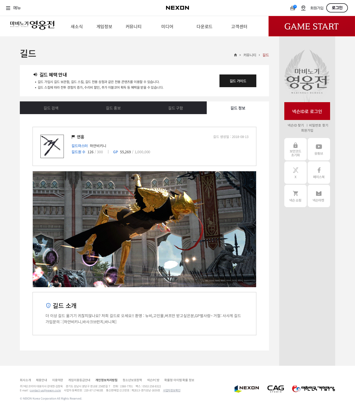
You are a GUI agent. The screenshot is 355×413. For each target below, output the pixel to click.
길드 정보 (237, 108)
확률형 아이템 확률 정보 (179, 380)
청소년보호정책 (132, 380)
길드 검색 (50, 108)
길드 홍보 (113, 108)
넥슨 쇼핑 (295, 196)
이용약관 (57, 380)
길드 (265, 54)
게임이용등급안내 (79, 380)
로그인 (337, 8)
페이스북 (319, 172)
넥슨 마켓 (319, 196)
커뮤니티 (249, 54)
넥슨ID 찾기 (296, 125)
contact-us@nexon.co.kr (45, 390)
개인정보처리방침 (106, 380)
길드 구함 (175, 108)
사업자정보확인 (172, 390)
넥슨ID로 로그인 (307, 111)
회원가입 (316, 8)
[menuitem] (77, 26)
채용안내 (41, 380)
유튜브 (319, 149)
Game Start (312, 26)
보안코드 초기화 (295, 149)
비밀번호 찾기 (318, 125)
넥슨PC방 (153, 380)
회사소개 (25, 380)
